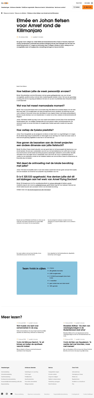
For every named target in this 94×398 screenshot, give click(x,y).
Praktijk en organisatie (28, 7)
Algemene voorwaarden (34, 394)
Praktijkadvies (28, 376)
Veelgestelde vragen (53, 371)
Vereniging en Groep (77, 374)
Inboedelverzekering (6, 374)
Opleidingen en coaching (31, 371)
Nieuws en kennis (40, 7)
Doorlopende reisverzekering (8, 379)
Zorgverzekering (5, 384)
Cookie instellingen (88, 394)
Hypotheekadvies (29, 379)
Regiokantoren (75, 379)
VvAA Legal (28, 374)
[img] (4, 3)
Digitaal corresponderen (54, 379)
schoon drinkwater (55, 183)
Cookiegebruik (75, 394)
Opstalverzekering (5, 376)
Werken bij (74, 376)
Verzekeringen (5, 7)
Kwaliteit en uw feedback (78, 381)
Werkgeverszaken (29, 384)
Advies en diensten (15, 7)
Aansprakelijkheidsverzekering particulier (11, 381)
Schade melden (52, 374)
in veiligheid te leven (40, 185)
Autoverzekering (5, 371)
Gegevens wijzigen (53, 376)
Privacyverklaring (19, 394)
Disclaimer (46, 394)
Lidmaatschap (50, 7)
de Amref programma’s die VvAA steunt (39, 189)
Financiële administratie (31, 381)
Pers (73, 384)
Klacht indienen (52, 384)
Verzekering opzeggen (54, 381)
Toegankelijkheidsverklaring (61, 394)
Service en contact (60, 7)
